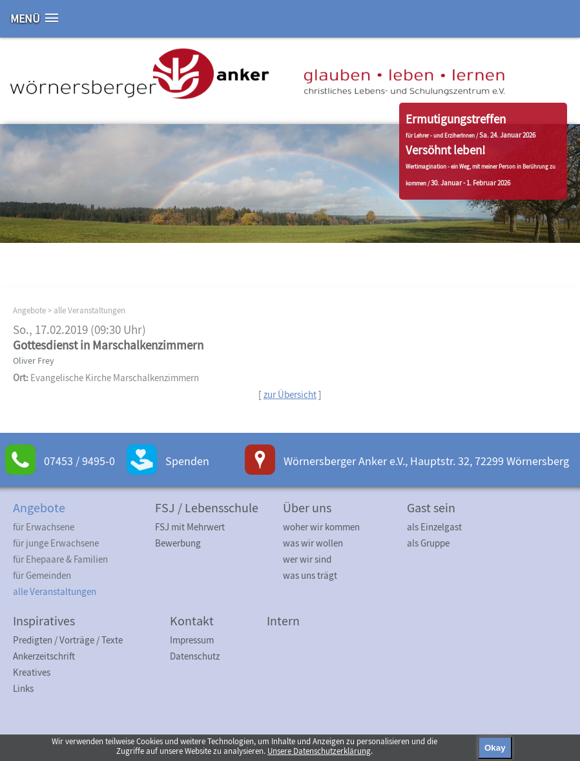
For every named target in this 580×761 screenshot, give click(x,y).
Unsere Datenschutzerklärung (319, 750)
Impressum (192, 640)
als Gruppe (428, 543)
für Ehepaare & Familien (60, 559)
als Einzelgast (434, 527)
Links (23, 688)
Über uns (307, 507)
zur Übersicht (290, 394)
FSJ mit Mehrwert (190, 527)
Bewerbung (178, 543)
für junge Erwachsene (56, 543)
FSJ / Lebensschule (206, 507)
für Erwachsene (43, 527)
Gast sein (431, 507)
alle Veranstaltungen (89, 310)
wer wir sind (307, 559)
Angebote (29, 310)
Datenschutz (195, 656)
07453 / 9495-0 (79, 460)
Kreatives (31, 672)
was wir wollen (313, 543)
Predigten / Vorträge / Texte (68, 640)
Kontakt (192, 620)
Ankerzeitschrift (44, 656)
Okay (495, 748)
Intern (283, 620)
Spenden (187, 460)
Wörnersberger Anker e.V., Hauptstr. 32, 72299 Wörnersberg (426, 460)
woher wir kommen (321, 527)
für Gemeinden (42, 575)
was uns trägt (310, 575)
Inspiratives (44, 620)
